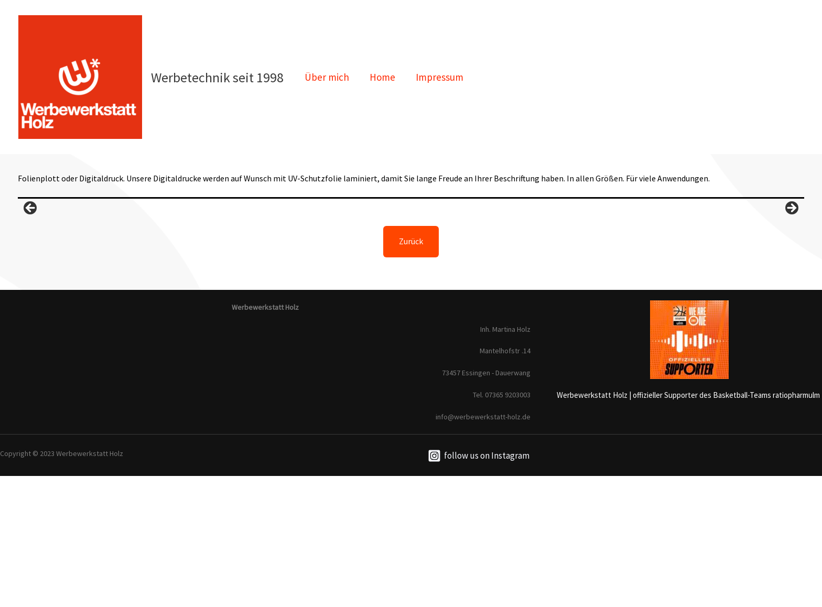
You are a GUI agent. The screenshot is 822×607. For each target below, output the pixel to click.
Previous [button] (31, 274)
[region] (411, 276)
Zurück (411, 372)
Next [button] (791, 274)
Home (381, 77)
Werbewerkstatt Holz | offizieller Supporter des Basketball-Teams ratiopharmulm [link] (688, 526)
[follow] (478, 586)
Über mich (326, 77)
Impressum (438, 77)
